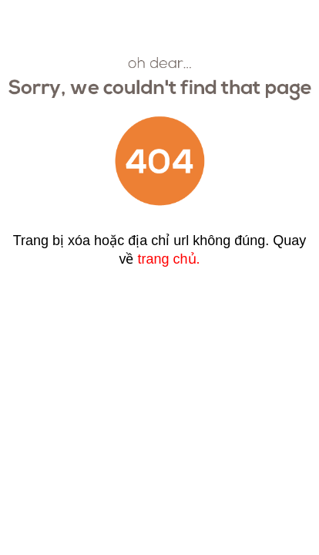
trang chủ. (168, 259)
